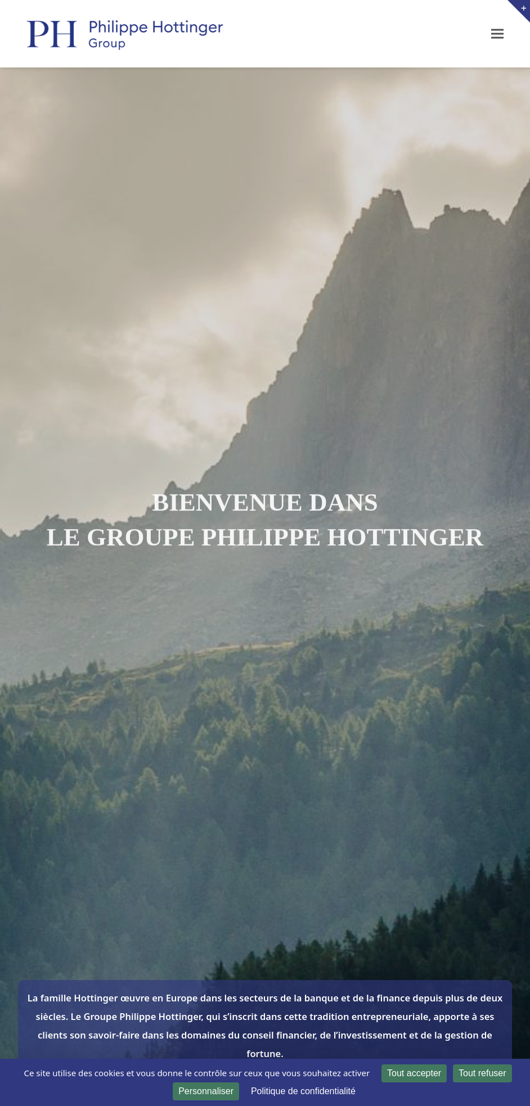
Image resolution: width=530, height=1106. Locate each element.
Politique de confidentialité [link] (303, 1091)
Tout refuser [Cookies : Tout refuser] (482, 1073)
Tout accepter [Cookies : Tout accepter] (414, 1073)
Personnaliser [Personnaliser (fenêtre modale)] (205, 1091)
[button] (497, 33)
